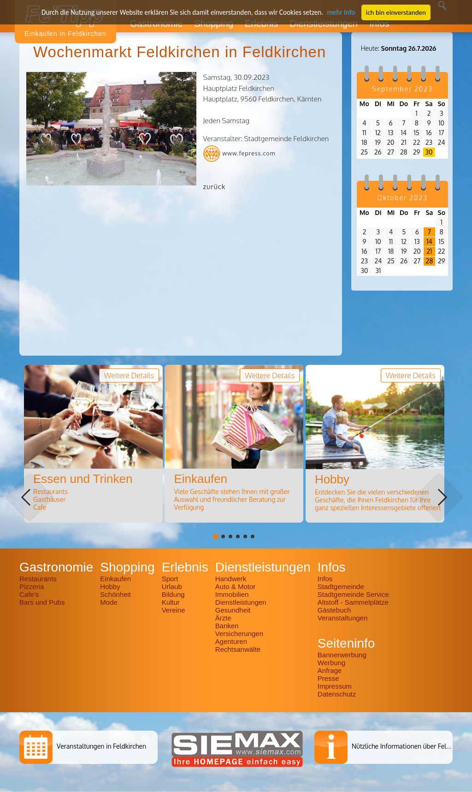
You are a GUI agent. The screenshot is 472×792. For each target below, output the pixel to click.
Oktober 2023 (402, 198)
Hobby (110, 586)
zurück (214, 186)
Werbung (332, 663)
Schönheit (115, 594)
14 (429, 241)
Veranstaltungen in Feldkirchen (101, 746)
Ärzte (223, 618)
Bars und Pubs (42, 602)
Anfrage (330, 670)
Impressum (335, 686)
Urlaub (172, 586)
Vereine (173, 610)
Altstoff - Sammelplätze (354, 602)
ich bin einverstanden (393, 12)
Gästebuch (334, 610)
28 (429, 261)
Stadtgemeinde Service (353, 594)
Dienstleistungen (240, 602)
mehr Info (339, 12)
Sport (170, 579)
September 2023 (402, 89)
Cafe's (29, 594)
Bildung (173, 594)
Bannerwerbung (342, 655)
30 (429, 152)
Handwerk (231, 579)
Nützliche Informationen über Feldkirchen (411, 746)
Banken (227, 626)
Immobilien (232, 594)
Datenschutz (337, 694)
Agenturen (231, 641)
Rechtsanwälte (237, 649)
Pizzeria (31, 586)
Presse (328, 678)
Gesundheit (233, 610)
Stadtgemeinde (341, 586)
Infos (325, 579)
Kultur (171, 602)
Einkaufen (115, 579)
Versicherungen (239, 633)
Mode (109, 602)
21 (429, 251)
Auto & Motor (235, 586)
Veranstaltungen (342, 618)
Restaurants (38, 579)
